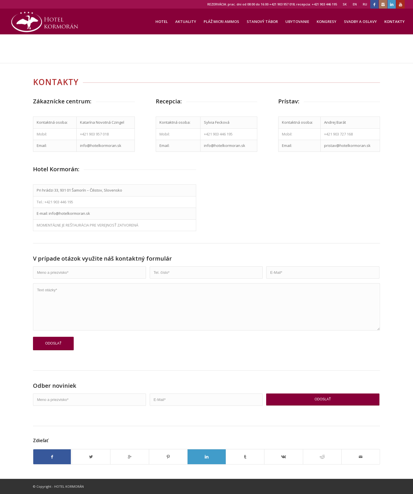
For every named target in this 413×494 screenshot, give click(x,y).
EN (355, 4)
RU (365, 4)
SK (345, 4)
